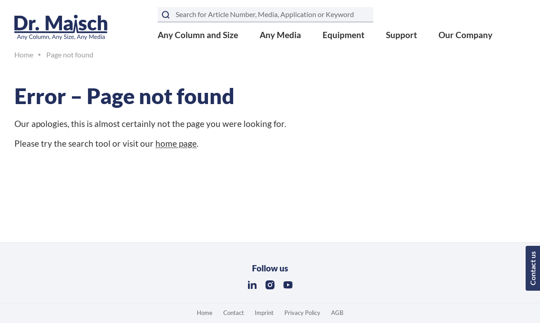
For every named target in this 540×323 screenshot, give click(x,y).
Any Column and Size (198, 35)
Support (401, 35)
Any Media (280, 35)
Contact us (532, 268)
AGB (337, 312)
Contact (233, 312)
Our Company (465, 35)
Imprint (264, 312)
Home (204, 312)
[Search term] (265, 14)
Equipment (343, 35)
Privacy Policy (302, 312)
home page (176, 143)
